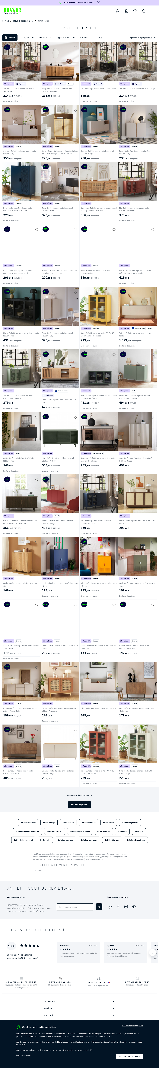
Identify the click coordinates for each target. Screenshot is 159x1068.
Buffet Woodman (89, 822)
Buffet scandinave (28, 822)
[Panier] (143, 10)
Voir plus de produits (79, 804)
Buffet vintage (49, 822)
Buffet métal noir (112, 840)
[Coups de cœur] (135, 10)
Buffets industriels (54, 831)
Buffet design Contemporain (27, 831)
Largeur (28, 37)
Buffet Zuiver (108, 822)
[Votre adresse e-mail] (75, 907)
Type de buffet (66, 37)
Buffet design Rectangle (80, 831)
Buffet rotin (45, 840)
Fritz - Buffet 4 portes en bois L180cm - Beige (98, 708)
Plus (100, 37)
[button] (79, 37)
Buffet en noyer (103, 831)
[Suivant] (152, 952)
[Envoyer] (99, 906)
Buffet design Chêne (130, 822)
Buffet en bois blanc (89, 840)
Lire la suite (37, 870)
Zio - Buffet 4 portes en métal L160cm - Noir (98, 88)
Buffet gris (139, 831)
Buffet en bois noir (65, 840)
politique (83, 1050)
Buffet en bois (68, 822)
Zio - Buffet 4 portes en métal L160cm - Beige (137, 88)
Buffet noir (122, 831)
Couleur (87, 37)
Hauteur (46, 37)
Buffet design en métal (23, 840)
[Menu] (152, 10)
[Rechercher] (117, 11)
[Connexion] (126, 11)
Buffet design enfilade (136, 840)
